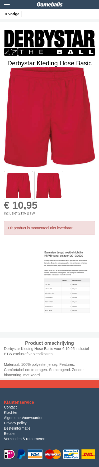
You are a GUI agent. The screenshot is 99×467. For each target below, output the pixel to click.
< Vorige (12, 14)
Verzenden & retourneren (24, 439)
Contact (10, 407)
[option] (49, 117)
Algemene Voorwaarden (23, 418)
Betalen (10, 433)
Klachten (11, 412)
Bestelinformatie (17, 428)
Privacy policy (15, 423)
